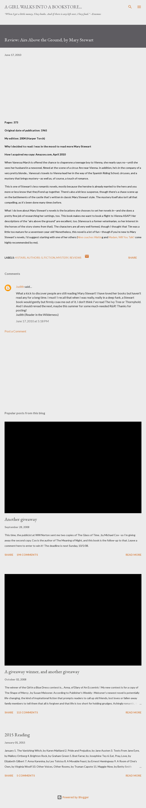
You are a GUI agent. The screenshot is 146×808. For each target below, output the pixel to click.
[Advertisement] (73, 372)
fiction (49, 257)
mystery (62, 257)
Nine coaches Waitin (90, 237)
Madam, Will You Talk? (121, 237)
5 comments (26, 775)
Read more (133, 554)
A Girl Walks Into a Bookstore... (43, 7)
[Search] (130, 7)
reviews (75, 257)
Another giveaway (21, 519)
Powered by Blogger (73, 797)
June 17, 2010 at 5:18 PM (32, 321)
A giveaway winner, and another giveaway (42, 672)
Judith (20, 286)
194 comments (27, 554)
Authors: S (35, 257)
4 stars (20, 257)
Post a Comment (15, 331)
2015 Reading (17, 735)
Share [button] (132, 257)
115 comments (27, 712)
